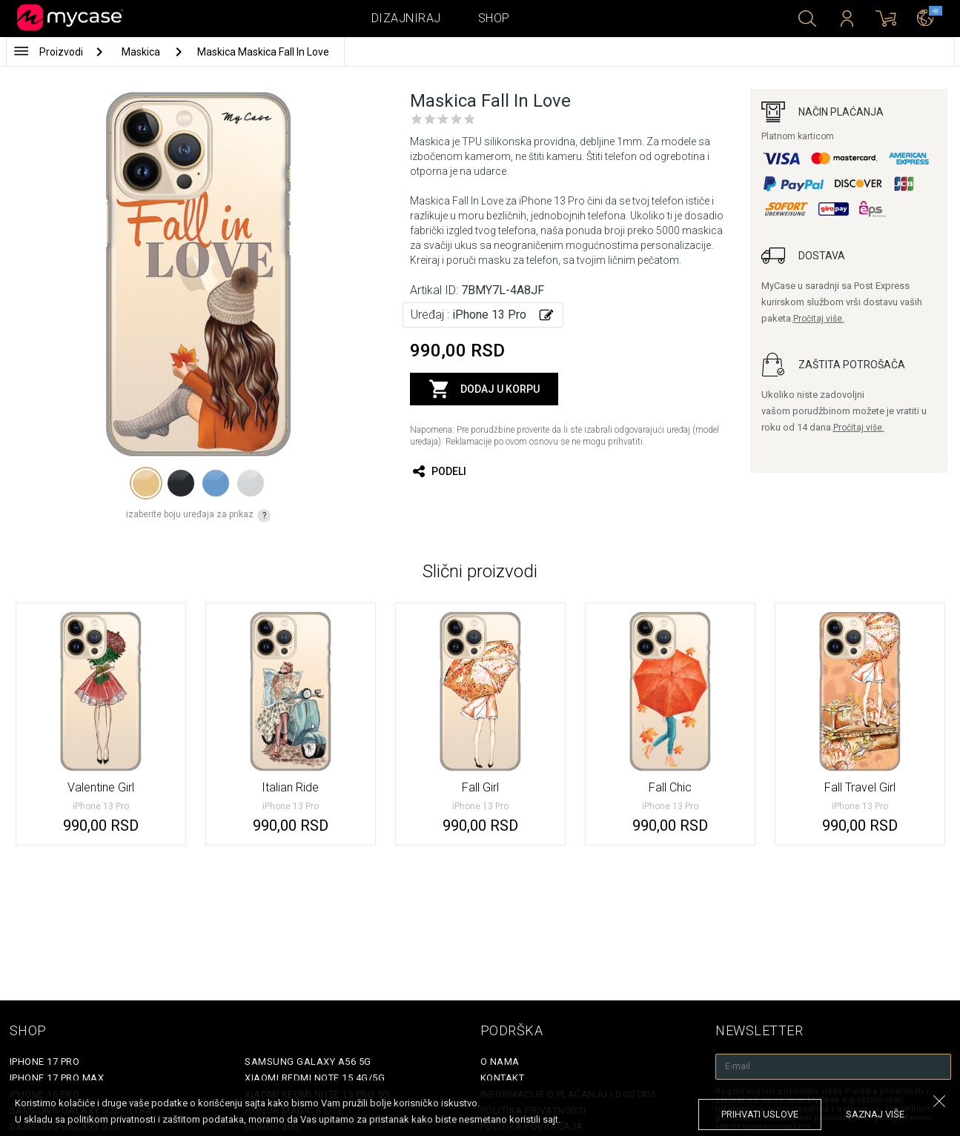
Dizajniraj (406, 18)
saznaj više (875, 1114)
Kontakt (502, 1077)
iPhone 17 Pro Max (57, 1077)
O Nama (500, 1061)
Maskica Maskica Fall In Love (263, 52)
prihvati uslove (759, 1114)
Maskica (142, 52)
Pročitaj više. (818, 318)
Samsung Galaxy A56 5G (308, 1061)
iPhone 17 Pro (45, 1061)
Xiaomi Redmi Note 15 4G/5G (315, 1077)
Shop (494, 18)
